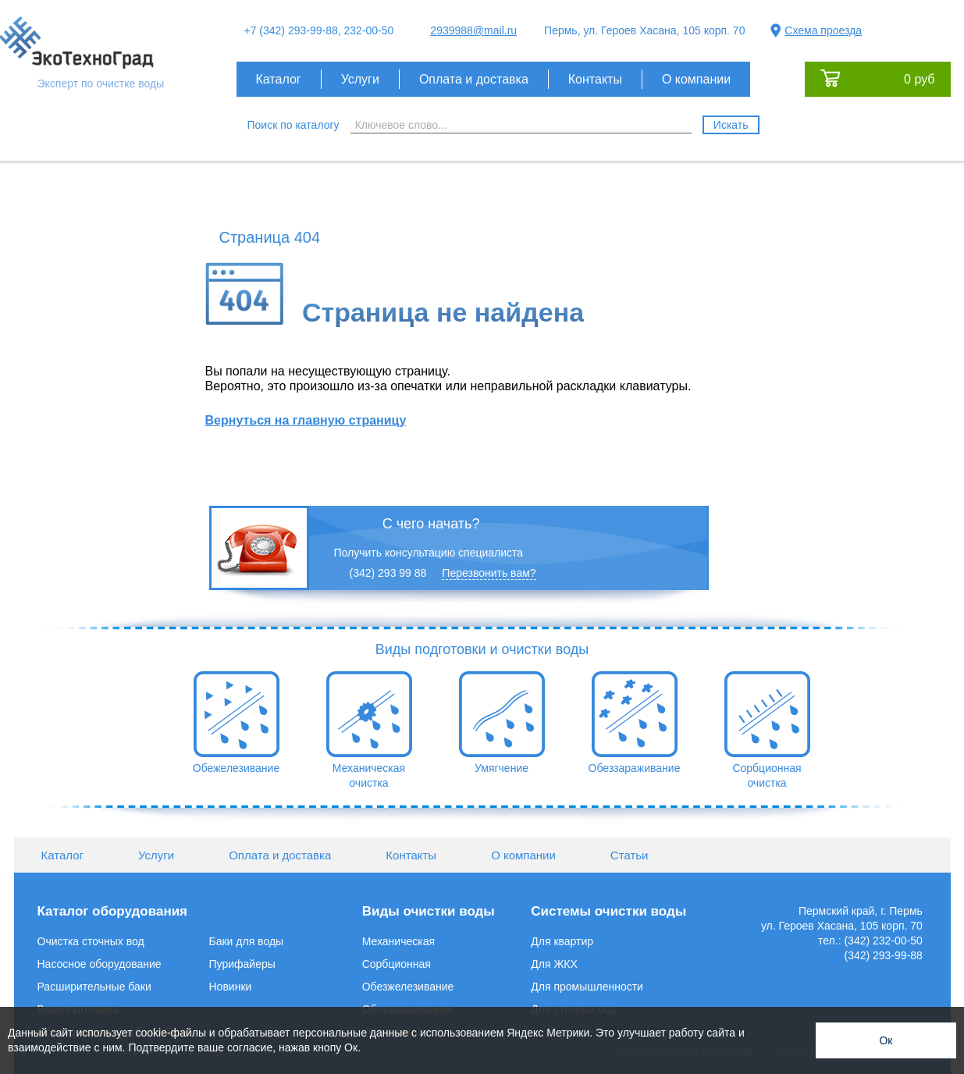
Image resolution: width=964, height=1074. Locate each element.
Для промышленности (587, 986)
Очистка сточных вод (90, 941)
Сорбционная (396, 964)
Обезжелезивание (408, 986)
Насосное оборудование (99, 964)
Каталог (278, 79)
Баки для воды (246, 941)
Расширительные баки (94, 986)
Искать (731, 125)
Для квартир (562, 941)
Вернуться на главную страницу (306, 420)
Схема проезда (823, 30)
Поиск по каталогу (293, 125)
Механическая (398, 941)
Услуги (360, 79)
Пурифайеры (242, 964)
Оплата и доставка (473, 79)
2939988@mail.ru (473, 30)
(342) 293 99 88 (388, 573)
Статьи (629, 855)
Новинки (230, 986)
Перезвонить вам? (488, 573)
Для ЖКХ (554, 964)
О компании (696, 79)
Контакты (595, 79)
